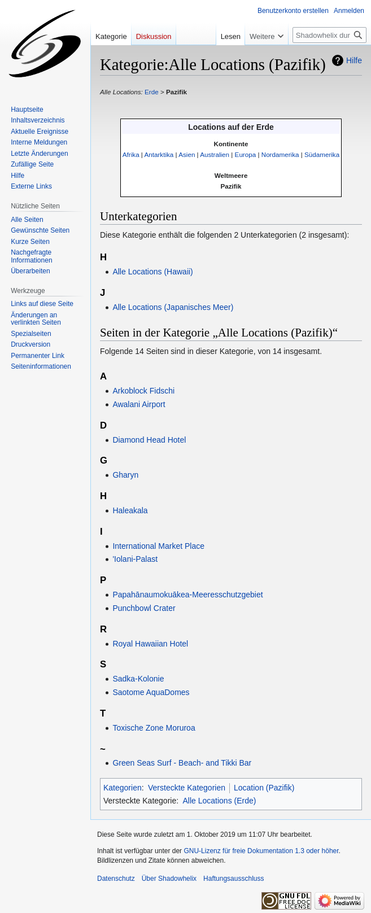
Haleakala (129, 510)
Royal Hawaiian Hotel (150, 643)
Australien (214, 154)
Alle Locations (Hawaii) (152, 271)
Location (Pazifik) (264, 787)
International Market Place (158, 546)
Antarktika (159, 154)
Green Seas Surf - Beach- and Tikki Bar (181, 762)
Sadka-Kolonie (138, 678)
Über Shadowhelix (169, 879)
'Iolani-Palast (135, 558)
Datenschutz (116, 879)
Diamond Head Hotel (149, 439)
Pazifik (176, 91)
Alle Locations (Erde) (219, 800)
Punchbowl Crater (143, 608)
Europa (245, 154)
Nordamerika (280, 154)
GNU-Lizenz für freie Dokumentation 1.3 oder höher (261, 851)
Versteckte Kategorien (186, 787)
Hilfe (354, 60)
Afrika (131, 154)
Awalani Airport (138, 404)
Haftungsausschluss (233, 879)
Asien (186, 154)
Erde (152, 91)
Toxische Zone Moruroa (153, 727)
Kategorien (122, 787)
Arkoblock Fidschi (143, 390)
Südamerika (321, 154)
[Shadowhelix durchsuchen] (329, 35)
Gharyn (125, 474)
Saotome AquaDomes (150, 692)
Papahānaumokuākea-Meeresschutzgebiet (187, 594)
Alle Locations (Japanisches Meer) (172, 307)
